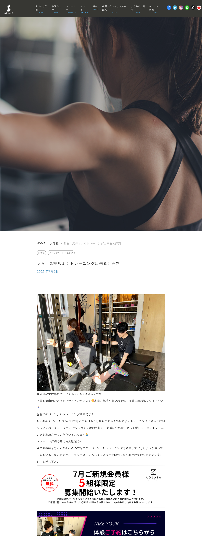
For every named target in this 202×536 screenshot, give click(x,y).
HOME (41, 243)
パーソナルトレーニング (61, 253)
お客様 (54, 243)
